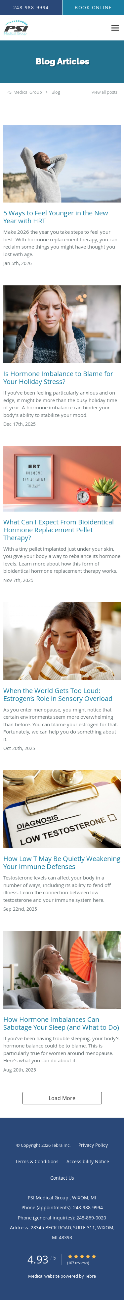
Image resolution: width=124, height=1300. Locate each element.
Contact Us (62, 1178)
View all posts (104, 92)
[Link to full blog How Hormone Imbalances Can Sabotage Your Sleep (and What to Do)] (62, 983)
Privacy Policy (93, 1145)
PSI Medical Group (25, 92)
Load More (62, 1098)
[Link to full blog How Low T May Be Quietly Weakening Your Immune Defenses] (62, 822)
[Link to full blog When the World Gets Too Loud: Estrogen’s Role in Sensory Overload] (62, 654)
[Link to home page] (53, 27)
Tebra (90, 1276)
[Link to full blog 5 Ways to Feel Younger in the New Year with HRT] (62, 177)
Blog (56, 92)
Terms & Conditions (37, 1161)
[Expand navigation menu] (115, 28)
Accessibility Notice (87, 1161)
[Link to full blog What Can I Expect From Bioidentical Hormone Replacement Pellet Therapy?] (62, 495)
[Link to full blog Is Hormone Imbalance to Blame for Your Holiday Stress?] (62, 337)
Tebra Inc (60, 1145)
